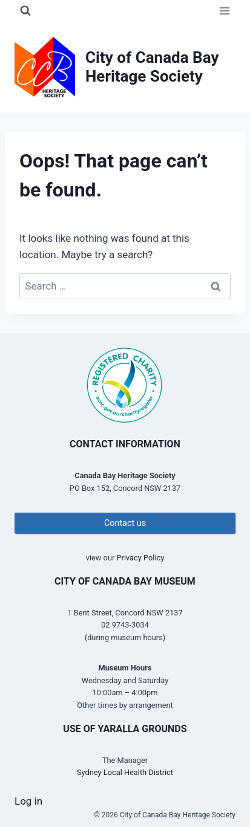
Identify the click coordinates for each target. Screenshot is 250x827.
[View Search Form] (25, 11)
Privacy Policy (140, 557)
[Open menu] (224, 10)
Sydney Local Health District (125, 772)
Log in (28, 801)
